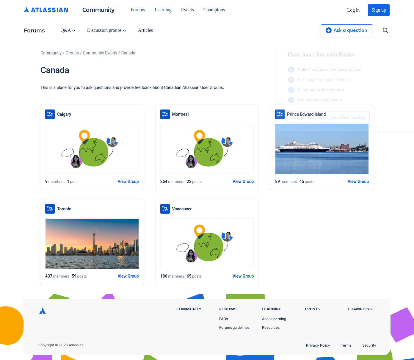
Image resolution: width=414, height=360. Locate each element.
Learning (163, 9)
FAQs (223, 319)
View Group (128, 181)
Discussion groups (106, 30)
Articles (145, 30)
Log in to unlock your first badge (277, 117)
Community (98, 9)
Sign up (378, 9)
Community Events (100, 53)
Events (187, 9)
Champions (214, 9)
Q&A (67, 30)
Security (369, 345)
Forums (138, 9)
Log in (353, 9)
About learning (274, 319)
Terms (346, 345)
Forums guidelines (234, 327)
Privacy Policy (318, 345)
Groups (72, 53)
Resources (271, 327)
